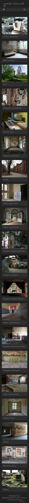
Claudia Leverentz (15, 498)
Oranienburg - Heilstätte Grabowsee (13, 299)
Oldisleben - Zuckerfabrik (10, 275)
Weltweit (5, 489)
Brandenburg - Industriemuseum (12, 108)
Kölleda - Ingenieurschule (10, 203)
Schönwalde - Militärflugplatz (11, 370)
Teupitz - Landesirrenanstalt (11, 394)
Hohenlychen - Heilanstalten (11, 156)
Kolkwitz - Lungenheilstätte (11, 227)
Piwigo (18, 496)
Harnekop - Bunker (8, 132)
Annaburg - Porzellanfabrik (10, 36)
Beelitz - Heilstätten (9, 60)
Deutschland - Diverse (9, 466)
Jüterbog (5, 179)
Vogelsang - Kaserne (9, 418)
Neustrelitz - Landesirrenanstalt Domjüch (14, 251)
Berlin (5, 84)
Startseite (4, 10)
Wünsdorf (6, 442)
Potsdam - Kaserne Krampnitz (11, 323)
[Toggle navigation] (4, 6)
